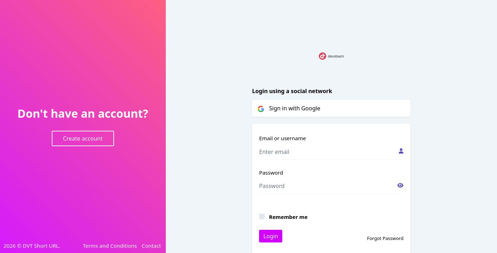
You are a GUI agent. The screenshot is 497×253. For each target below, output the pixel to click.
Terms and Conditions (110, 245)
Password (271, 172)
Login (270, 236)
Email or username (282, 138)
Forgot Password (385, 238)
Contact (151, 245)
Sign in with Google (289, 108)
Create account (83, 138)
